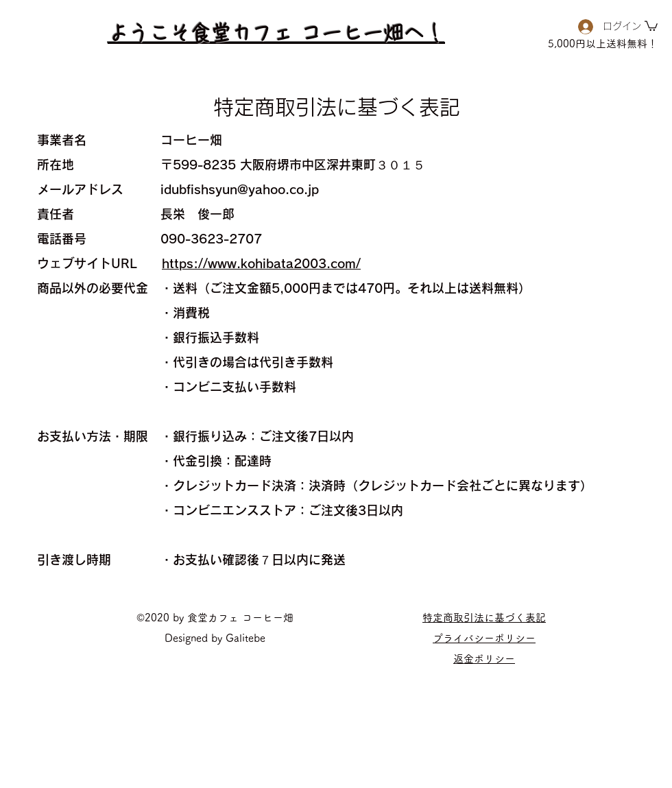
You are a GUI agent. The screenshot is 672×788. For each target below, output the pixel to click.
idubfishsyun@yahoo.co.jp (239, 189)
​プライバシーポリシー (484, 638)
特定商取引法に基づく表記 (484, 617)
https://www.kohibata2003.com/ (261, 263)
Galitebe (245, 638)
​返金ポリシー (484, 659)
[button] (651, 25)
